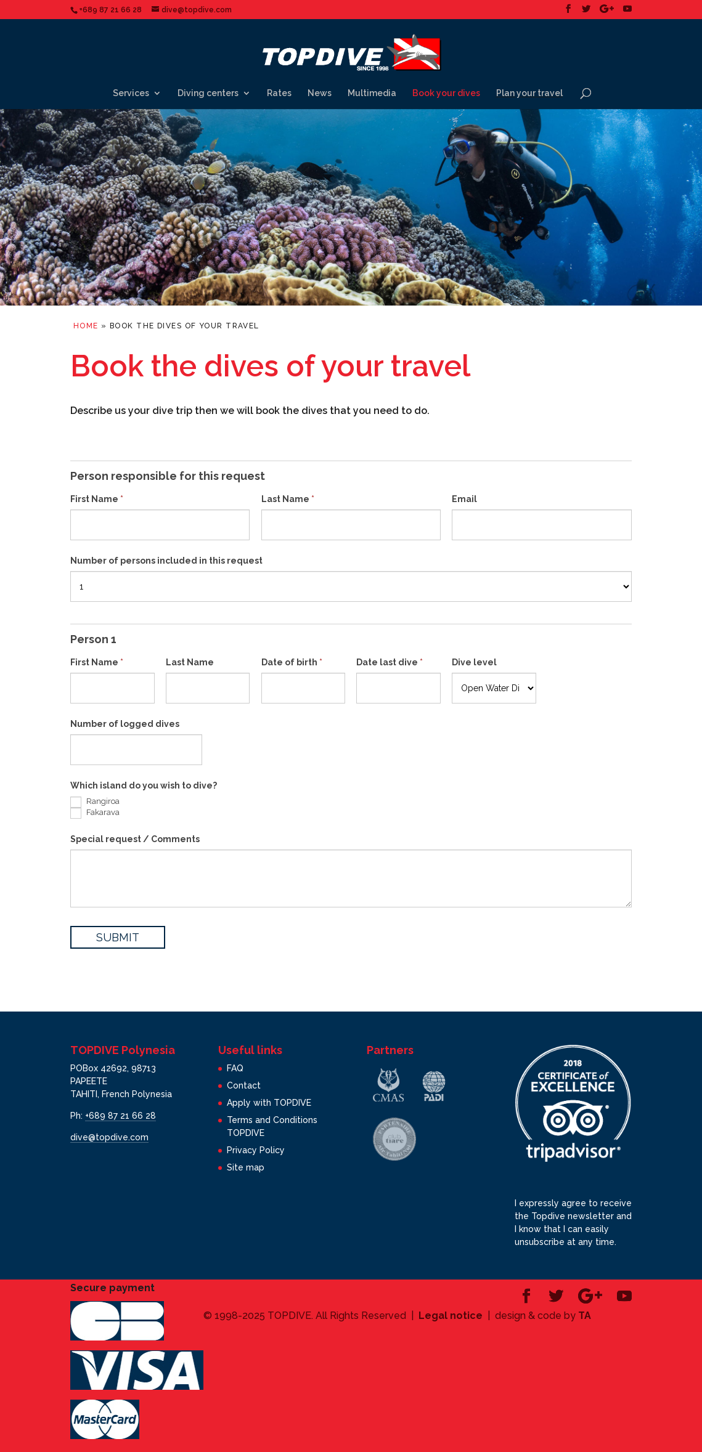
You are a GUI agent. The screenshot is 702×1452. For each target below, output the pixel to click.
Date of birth (291, 662)
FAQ (235, 1068)
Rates (279, 93)
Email (464, 499)
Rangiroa (95, 802)
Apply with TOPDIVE (269, 1103)
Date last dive (389, 662)
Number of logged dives (124, 724)
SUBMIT (117, 937)
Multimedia (372, 93)
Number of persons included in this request (166, 561)
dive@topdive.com (109, 1137)
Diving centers (208, 93)
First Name (96, 499)
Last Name (287, 499)
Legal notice (450, 1315)
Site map (245, 1167)
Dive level (474, 662)
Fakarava (95, 813)
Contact (244, 1085)
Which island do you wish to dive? (143, 785)
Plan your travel (529, 93)
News (320, 93)
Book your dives (446, 93)
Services (131, 93)
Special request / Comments (135, 839)
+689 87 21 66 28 (120, 1116)
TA (584, 1315)
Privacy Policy (256, 1150)
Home (86, 326)
